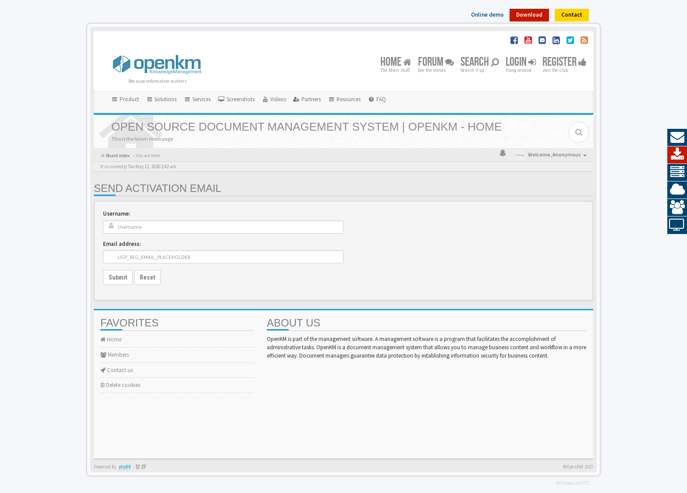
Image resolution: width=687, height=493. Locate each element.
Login (521, 62)
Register (564, 62)
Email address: (122, 244)
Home (395, 62)
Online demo (487, 14)
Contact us (116, 370)
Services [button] (197, 99)
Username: (116, 213)
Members (114, 354)
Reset (147, 277)
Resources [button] (344, 99)
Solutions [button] (161, 99)
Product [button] (125, 99)
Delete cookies (120, 385)
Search (479, 62)
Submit (118, 277)
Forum (436, 62)
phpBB (125, 467)
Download (529, 14)
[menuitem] (236, 99)
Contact (571, 14)
